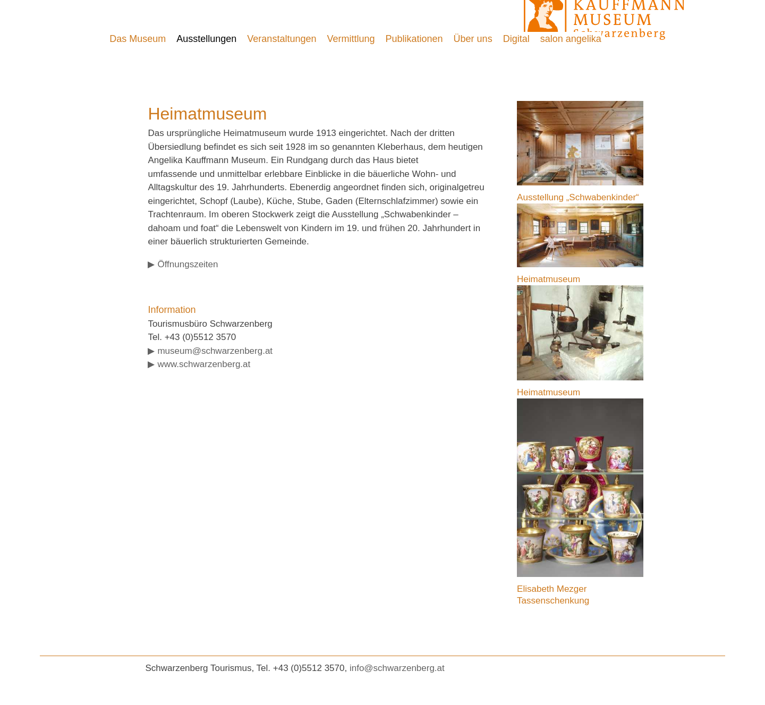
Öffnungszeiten (187, 264)
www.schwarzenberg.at (203, 364)
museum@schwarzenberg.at (215, 351)
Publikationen (414, 38)
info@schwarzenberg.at (397, 668)
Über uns (473, 38)
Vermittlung (351, 38)
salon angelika (570, 38)
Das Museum (137, 38)
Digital (516, 38)
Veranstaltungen (281, 38)
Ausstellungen (206, 38)
